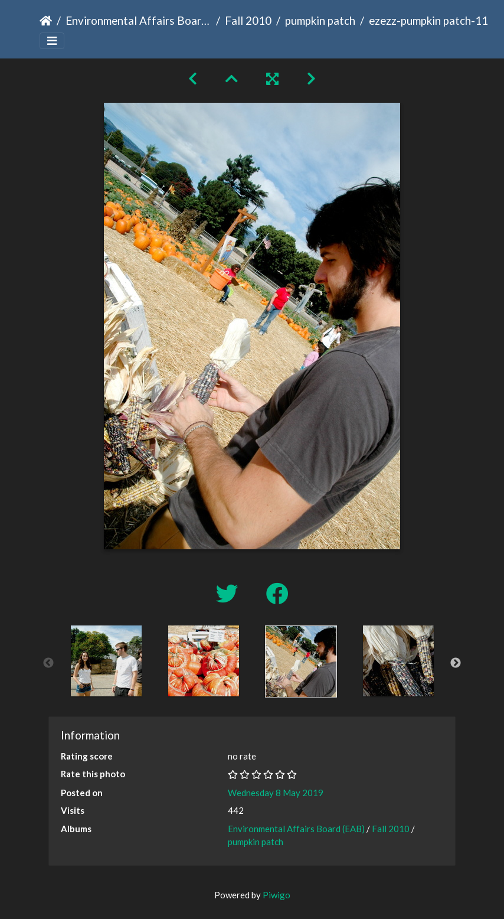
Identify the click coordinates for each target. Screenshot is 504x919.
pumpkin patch (320, 20)
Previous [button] (48, 663)
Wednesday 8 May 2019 (275, 792)
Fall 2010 (248, 20)
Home (46, 20)
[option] (106, 660)
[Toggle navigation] (52, 41)
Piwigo (276, 894)
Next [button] (456, 663)
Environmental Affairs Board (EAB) (138, 20)
